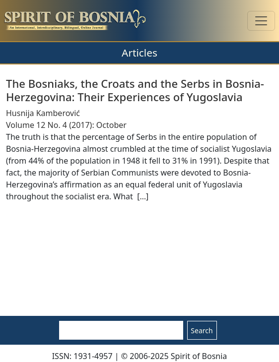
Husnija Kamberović (43, 113)
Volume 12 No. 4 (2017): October (66, 125)
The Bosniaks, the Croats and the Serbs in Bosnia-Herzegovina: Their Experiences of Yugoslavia (135, 90)
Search (201, 330)
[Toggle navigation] (261, 21)
